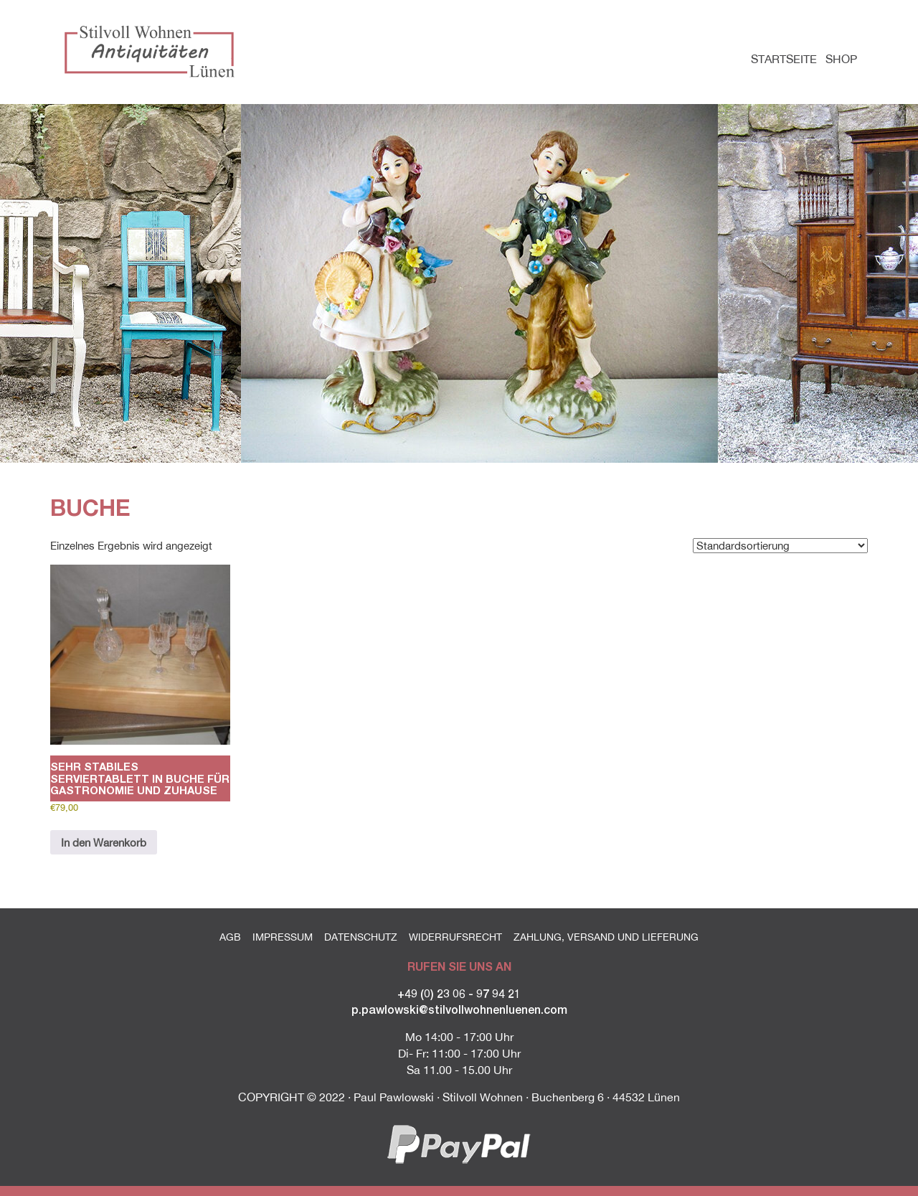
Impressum (282, 937)
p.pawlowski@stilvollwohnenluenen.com (459, 1009)
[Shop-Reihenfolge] (780, 545)
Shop (841, 58)
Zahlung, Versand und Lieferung (606, 937)
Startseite (784, 58)
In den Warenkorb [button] (103, 843)
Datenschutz (360, 937)
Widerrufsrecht (455, 937)
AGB (230, 937)
